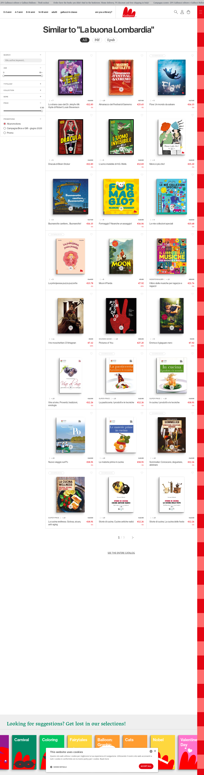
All (84, 40)
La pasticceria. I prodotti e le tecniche (116, 402)
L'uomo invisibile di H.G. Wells (113, 164)
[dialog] (102, 759)
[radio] (84, 40)
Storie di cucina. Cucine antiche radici (116, 521)
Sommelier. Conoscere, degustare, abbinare (166, 463)
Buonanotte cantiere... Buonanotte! (64, 223)
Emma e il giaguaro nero (160, 342)
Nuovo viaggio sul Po (58, 462)
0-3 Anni (7, 12)
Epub (111, 40)
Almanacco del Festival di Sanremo (115, 104)
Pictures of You (106, 342)
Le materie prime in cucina (111, 462)
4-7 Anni (19, 12)
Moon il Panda (105, 283)
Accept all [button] (144, 766)
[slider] (4, 76)
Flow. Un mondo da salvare (162, 104)
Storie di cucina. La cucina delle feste (166, 521)
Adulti (54, 12)
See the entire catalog (121, 552)
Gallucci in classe (68, 12)
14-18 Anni (43, 12)
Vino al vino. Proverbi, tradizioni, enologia (63, 404)
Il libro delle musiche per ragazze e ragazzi (165, 284)
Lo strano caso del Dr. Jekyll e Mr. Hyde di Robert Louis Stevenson (64, 106)
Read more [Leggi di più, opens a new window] (104, 758)
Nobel (178, 738)
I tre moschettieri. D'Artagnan (62, 342)
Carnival (38, 738)
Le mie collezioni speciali (161, 223)
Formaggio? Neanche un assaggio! (115, 223)
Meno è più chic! (157, 164)
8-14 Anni (30, 12)
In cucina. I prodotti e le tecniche (164, 402)
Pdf (97, 40)
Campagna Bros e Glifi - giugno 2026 (24, 128)
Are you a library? (103, 12)
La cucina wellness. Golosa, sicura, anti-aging (64, 523)
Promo (10, 132)
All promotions (14, 123)
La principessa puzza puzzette (62, 283)
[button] (58, 766)
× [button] (155, 750)
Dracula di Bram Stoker (59, 164)
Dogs (7, 738)
